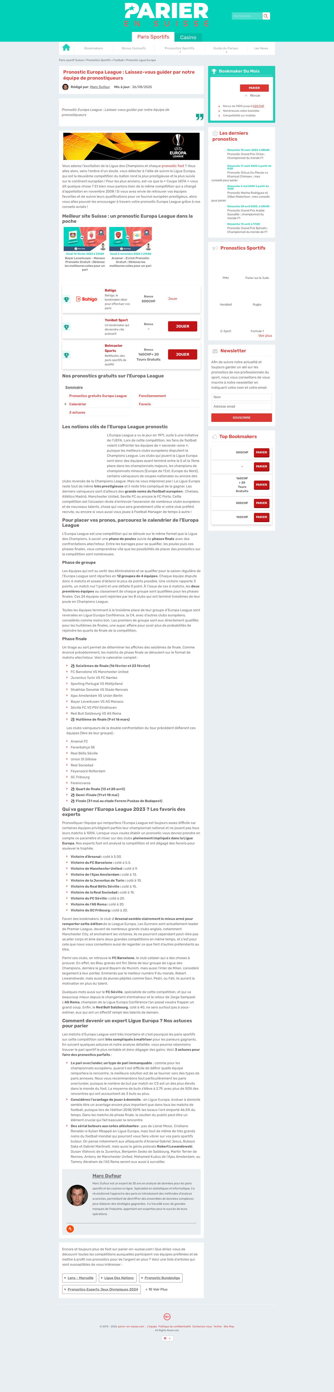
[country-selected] (165, 1338)
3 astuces (77, 412)
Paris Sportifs (153, 37)
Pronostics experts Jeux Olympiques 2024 (103, 1289)
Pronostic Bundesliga (162, 1278)
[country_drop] (170, 1338)
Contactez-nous (202, 1326)
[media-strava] (70, 1229)
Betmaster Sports (113, 348)
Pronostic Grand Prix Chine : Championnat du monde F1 (246, 156)
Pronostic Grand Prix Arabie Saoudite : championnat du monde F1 (246, 214)
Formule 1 (257, 331)
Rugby (257, 304)
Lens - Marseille (81, 1278)
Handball (226, 304)
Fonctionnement (152, 396)
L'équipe (152, 1326)
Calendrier (77, 404)
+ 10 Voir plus (156, 1289)
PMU (226, 278)
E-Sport (225, 331)
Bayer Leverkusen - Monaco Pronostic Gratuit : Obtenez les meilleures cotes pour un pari (85, 263)
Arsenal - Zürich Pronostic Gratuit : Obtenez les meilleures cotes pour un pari (130, 262)
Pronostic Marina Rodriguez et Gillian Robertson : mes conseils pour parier (240, 196)
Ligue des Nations (119, 1278)
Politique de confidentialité (174, 1326)
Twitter (217, 1326)
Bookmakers (93, 48)
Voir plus (265, 336)
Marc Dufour (106, 1176)
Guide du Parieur (225, 48)
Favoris (145, 404)
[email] (241, 406)
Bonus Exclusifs (134, 48)
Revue (252, 95)
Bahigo (110, 290)
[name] (241, 397)
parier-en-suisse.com (131, 1326)
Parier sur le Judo (257, 278)
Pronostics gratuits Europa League (98, 396)
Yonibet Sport (116, 320)
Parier (254, 88)
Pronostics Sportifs (179, 48)
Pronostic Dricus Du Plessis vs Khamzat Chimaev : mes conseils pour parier (239, 176)
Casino (188, 37)
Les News (261, 48)
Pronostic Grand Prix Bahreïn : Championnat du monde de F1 (247, 230)
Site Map (229, 1326)
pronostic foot (173, 166)
